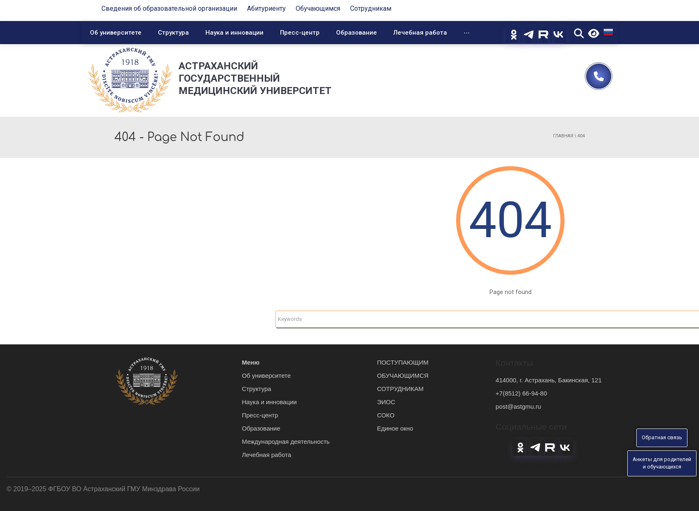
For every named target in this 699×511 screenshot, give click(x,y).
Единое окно (395, 428)
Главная (563, 136)
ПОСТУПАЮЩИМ (402, 362)
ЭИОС (386, 401)
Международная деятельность (286, 441)
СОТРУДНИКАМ (400, 388)
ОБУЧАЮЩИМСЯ (402, 375)
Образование (356, 32)
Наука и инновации (234, 32)
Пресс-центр (300, 32)
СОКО (385, 415)
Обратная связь (662, 437)
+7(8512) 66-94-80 (521, 393)
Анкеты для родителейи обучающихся (662, 463)
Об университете (115, 32)
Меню (251, 362)
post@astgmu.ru (518, 406)
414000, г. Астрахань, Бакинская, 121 (549, 380)
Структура (173, 32)
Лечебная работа (420, 32)
